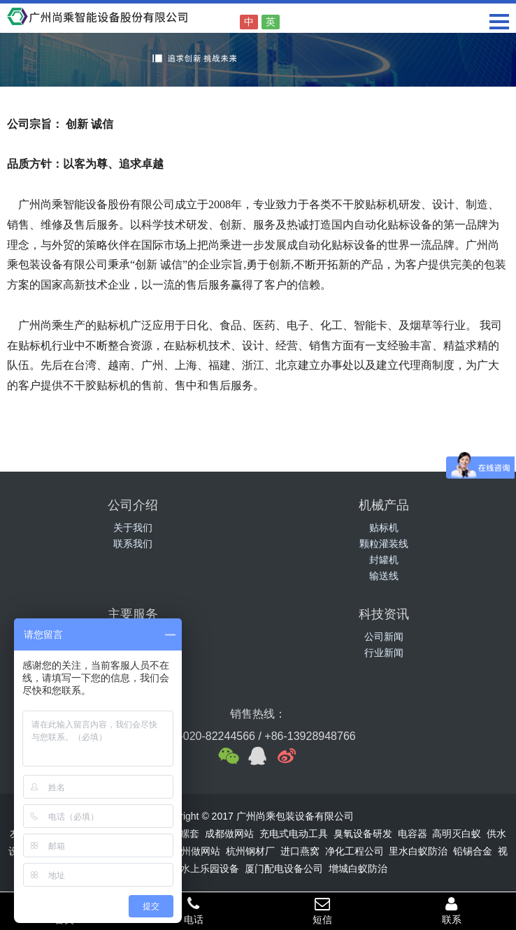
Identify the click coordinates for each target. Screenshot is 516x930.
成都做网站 (229, 833)
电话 (194, 910)
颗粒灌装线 (383, 543)
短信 (322, 910)
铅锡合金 (472, 851)
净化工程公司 (354, 851)
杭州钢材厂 (250, 851)
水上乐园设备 (209, 868)
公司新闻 (383, 636)
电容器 (412, 833)
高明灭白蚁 (456, 833)
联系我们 (132, 543)
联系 (452, 910)
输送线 (384, 575)
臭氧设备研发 (363, 833)
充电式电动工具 (293, 833)
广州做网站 (195, 851)
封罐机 (384, 559)
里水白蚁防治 (418, 851)
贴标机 (384, 527)
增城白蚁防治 (358, 868)
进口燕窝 (300, 851)
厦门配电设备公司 (284, 868)
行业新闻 (383, 652)
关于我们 (132, 527)
